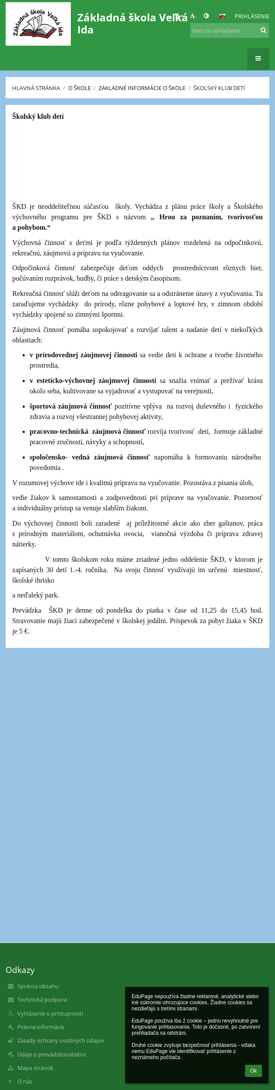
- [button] (193, 16)
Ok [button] (253, 1071)
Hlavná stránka (36, 88)
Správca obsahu (38, 986)
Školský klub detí (219, 88)
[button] (222, 16)
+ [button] (179, 16)
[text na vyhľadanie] (229, 30)
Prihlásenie (252, 16)
